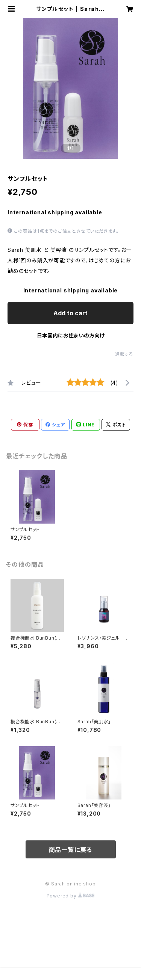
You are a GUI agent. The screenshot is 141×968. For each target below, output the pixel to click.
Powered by (71, 896)
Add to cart (70, 313)
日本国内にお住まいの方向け (71, 335)
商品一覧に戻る (70, 850)
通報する (124, 354)
